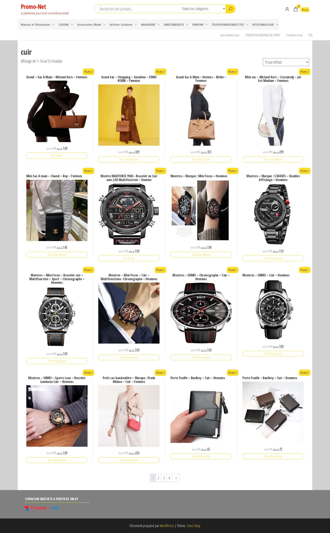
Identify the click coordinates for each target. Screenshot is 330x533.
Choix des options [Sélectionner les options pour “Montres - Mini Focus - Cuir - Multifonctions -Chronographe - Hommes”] (129, 357)
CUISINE (64, 24)
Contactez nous (294, 35)
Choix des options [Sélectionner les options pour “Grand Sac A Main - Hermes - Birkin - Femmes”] (201, 159)
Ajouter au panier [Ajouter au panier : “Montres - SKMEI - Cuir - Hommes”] (273, 354)
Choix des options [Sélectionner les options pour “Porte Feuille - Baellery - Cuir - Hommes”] (201, 456)
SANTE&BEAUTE (174, 24)
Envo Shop (193, 525)
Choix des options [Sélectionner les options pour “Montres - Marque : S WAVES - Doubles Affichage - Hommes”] (273, 258)
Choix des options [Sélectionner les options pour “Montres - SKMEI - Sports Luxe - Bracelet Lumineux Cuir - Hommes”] (57, 460)
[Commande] (286, 62)
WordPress (167, 525)
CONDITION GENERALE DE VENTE (262, 35)
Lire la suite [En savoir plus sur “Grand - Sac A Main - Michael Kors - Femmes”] (57, 155)
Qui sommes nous (229, 35)
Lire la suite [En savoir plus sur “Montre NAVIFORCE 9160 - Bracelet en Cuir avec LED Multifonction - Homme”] (129, 258)
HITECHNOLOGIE (263, 24)
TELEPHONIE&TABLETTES (228, 24)
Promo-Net (33, 7)
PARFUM (197, 24)
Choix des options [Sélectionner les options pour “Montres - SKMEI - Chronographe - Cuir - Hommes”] (201, 357)
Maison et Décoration (35, 24)
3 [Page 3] (164, 477)
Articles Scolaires (121, 24)
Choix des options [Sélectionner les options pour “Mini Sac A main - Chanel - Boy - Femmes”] (57, 255)
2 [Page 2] (158, 477)
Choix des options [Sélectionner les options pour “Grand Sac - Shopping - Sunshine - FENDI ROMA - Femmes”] (129, 159)
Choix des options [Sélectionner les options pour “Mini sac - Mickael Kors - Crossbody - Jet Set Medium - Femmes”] (273, 159)
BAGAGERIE (148, 24)
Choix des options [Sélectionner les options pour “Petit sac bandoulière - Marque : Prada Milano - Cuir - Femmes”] (129, 460)
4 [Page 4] (169, 477)
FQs (310, 35)
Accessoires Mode (89, 24)
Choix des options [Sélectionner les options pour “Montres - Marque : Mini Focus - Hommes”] (201, 255)
